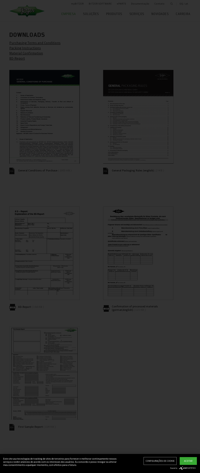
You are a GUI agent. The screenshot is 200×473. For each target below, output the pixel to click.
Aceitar (188, 460)
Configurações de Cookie (160, 460)
